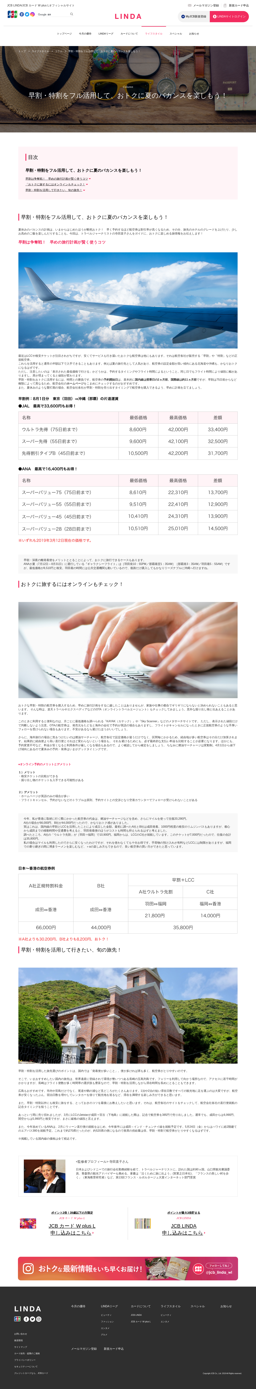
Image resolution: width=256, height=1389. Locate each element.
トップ (22, 51)
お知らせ (194, 33)
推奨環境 (18, 1340)
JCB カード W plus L (141, 1321)
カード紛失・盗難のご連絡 (27, 1353)
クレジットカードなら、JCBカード (31, 1373)
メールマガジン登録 (84, 1348)
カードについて (129, 33)
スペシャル (176, 33)
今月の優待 (85, 33)
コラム (59, 51)
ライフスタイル (153, 33)
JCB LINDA (136, 1315)
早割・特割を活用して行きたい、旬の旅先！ (53, 190)
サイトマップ (20, 1347)
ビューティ (106, 1315)
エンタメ (105, 1328)
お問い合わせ (20, 1334)
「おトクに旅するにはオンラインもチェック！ (55, 184)
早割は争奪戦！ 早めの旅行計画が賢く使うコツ (56, 178)
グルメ (104, 1334)
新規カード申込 (114, 1348)
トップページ (64, 33)
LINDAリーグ (105, 33)
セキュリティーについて (26, 1366)
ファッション (107, 1321)
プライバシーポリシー (25, 1360)
